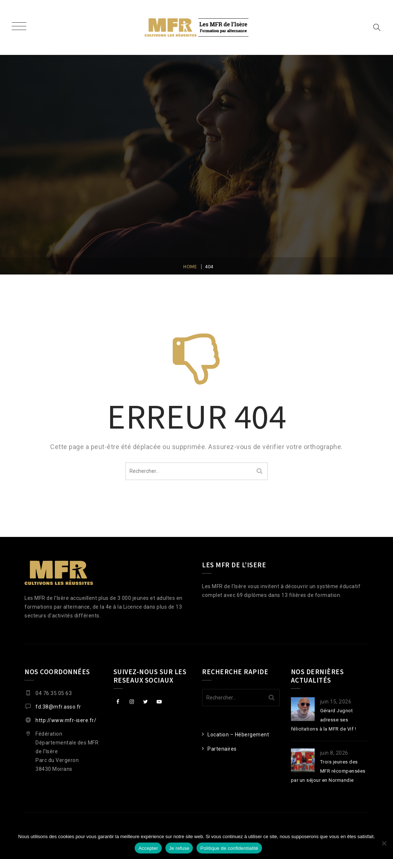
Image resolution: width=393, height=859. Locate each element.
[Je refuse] (384, 843)
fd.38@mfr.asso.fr (58, 707)
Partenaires (222, 749)
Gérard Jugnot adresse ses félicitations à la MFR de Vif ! (323, 720)
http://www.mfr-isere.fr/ (65, 720)
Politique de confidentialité (229, 848)
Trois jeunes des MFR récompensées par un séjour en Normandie (328, 771)
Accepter (148, 848)
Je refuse (179, 848)
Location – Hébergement (238, 734)
